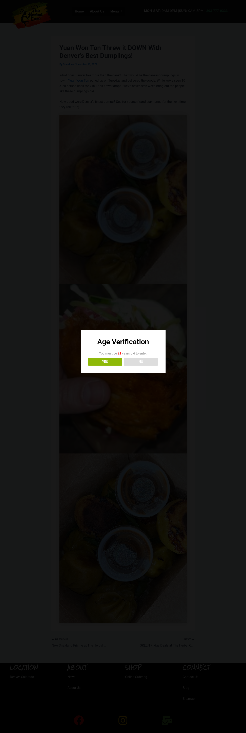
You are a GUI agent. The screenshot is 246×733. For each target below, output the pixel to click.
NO (141, 362)
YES (105, 362)
